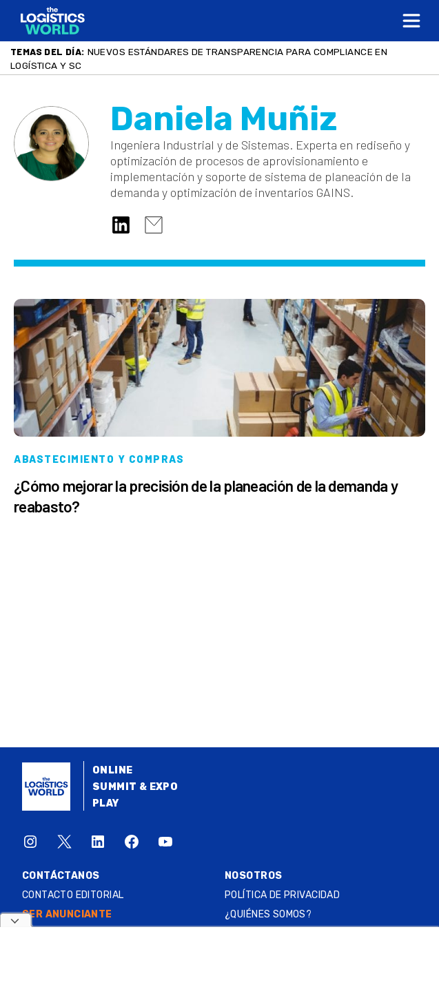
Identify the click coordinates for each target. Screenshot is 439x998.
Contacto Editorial (73, 895)
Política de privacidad (282, 895)
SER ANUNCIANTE (67, 914)
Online (112, 770)
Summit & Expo (135, 787)
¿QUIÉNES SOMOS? (268, 914)
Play (105, 803)
